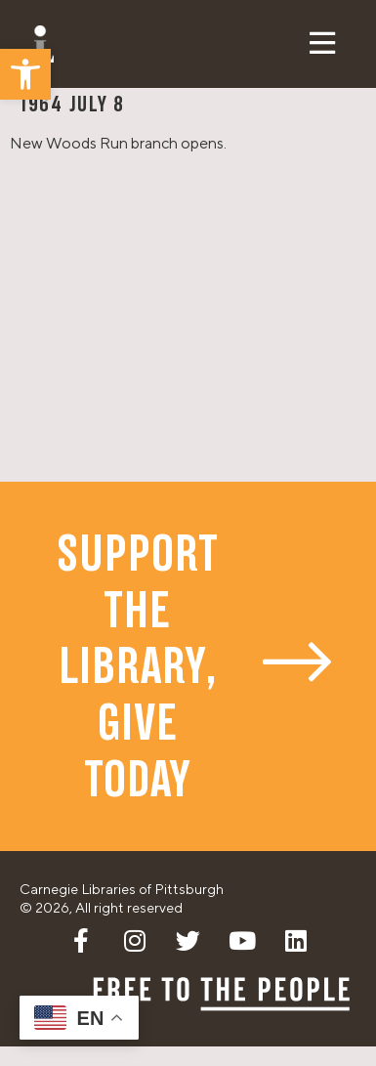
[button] (25, 74)
